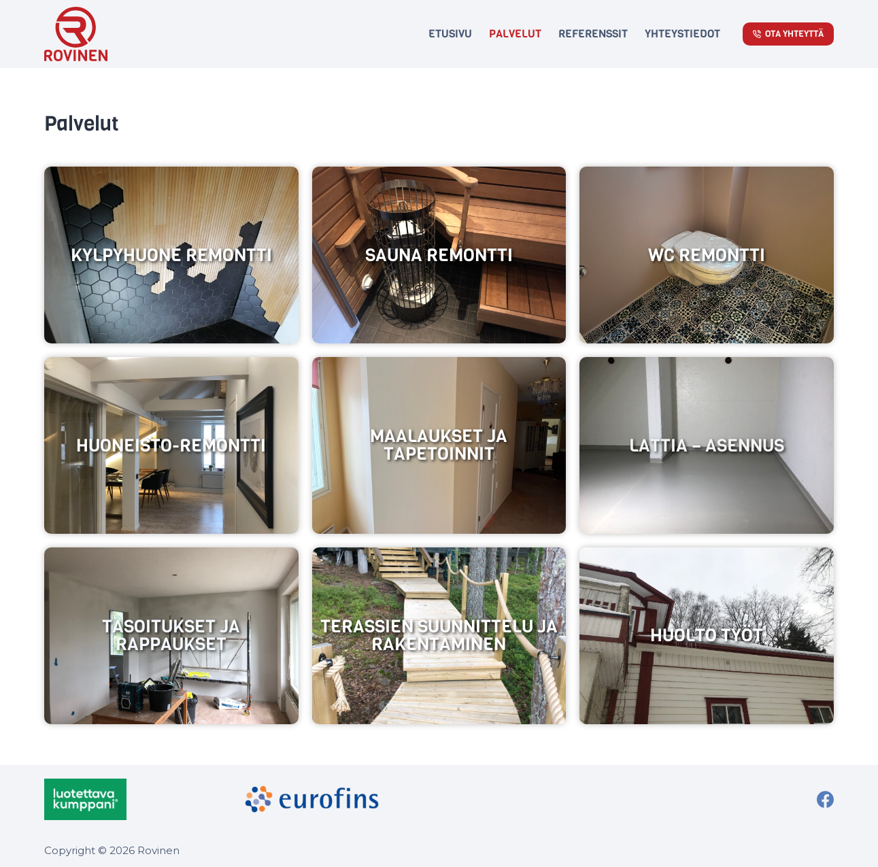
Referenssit (593, 34)
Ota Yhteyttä (788, 33)
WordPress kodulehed (792, 848)
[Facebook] (825, 799)
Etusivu (450, 34)
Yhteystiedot (682, 34)
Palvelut (515, 34)
